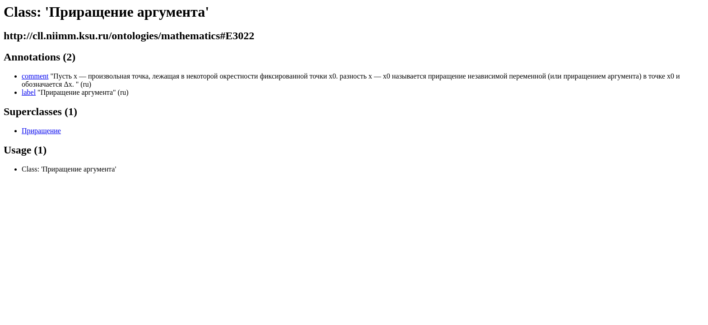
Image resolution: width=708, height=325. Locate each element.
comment (35, 76)
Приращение (41, 131)
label (29, 92)
